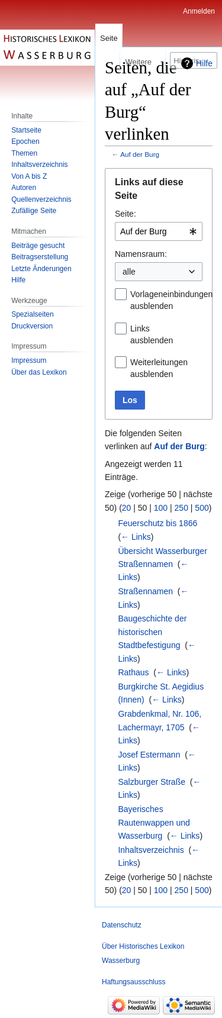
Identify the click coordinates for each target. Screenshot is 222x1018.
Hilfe (204, 63)
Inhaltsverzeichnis (151, 850)
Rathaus (133, 672)
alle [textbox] (129, 271)
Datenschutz (121, 925)
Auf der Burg (139, 154)
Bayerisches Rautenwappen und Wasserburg (153, 822)
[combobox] (158, 231)
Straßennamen (145, 591)
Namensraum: (141, 254)
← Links (136, 537)
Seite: (125, 213)
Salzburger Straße (151, 782)
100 (161, 508)
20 (126, 508)
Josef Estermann (149, 754)
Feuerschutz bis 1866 (157, 523)
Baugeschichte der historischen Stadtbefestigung (152, 632)
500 (201, 508)
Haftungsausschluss (133, 982)
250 (181, 508)
